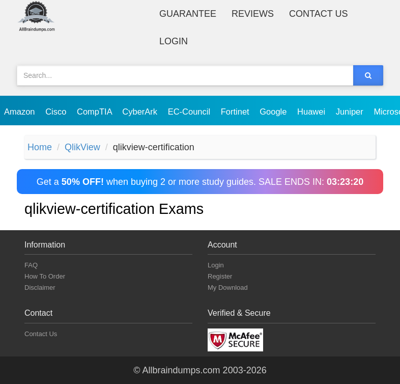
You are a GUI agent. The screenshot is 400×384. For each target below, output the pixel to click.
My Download (228, 287)
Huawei (312, 111)
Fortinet (236, 111)
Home (39, 147)
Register (220, 276)
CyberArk (140, 111)
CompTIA (95, 111)
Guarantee (187, 14)
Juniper (351, 111)
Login (173, 41)
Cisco (57, 111)
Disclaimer (39, 287)
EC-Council (190, 111)
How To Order (44, 276)
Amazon (20, 111)
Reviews (253, 14)
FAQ (31, 265)
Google (274, 111)
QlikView (82, 147)
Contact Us (318, 14)
